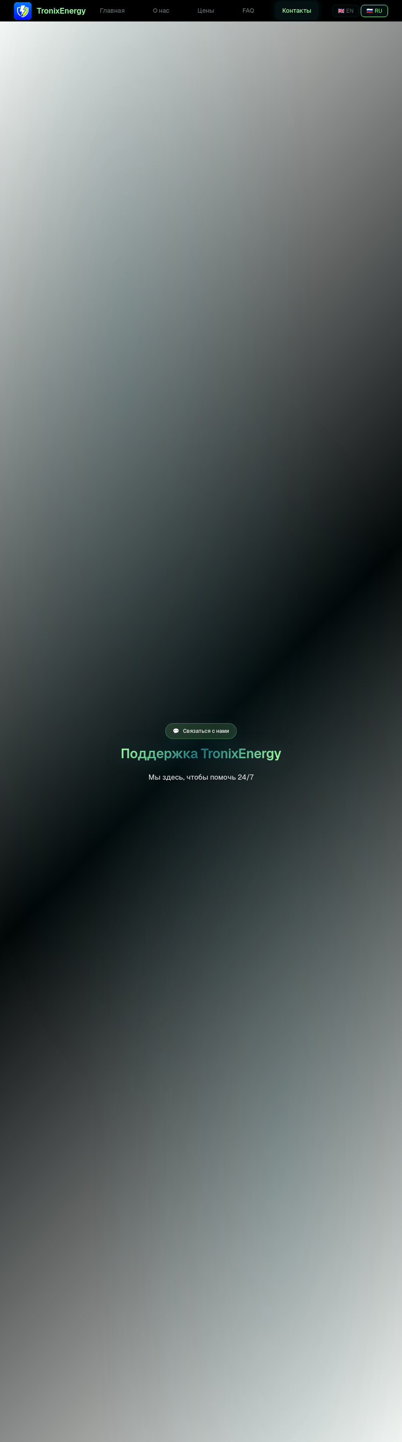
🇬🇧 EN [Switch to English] (345, 11)
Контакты (296, 10)
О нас (161, 10)
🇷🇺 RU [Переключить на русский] (374, 11)
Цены (205, 10)
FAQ (248, 10)
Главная (112, 10)
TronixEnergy (50, 11)
